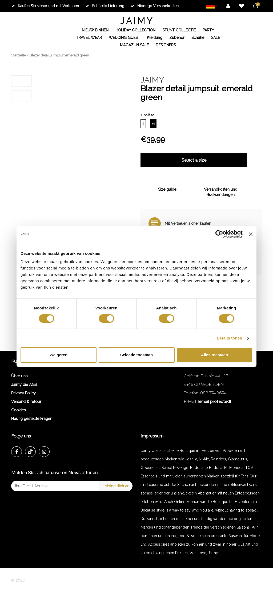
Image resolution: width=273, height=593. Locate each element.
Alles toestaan (214, 355)
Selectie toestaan (136, 355)
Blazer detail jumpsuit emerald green (59, 55)
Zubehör (176, 37)
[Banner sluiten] (250, 234)
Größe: (147, 115)
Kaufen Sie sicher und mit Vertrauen (45, 6)
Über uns (19, 376)
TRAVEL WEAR (89, 37)
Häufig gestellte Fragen (31, 418)
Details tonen (229, 338)
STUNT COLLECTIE (179, 30)
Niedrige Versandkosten (155, 6)
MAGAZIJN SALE (134, 45)
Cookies (18, 410)
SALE (215, 37)
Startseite (18, 55)
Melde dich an (117, 486)
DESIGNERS (166, 45)
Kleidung (154, 37)
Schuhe (197, 37)
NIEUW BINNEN (95, 30)
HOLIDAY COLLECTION (135, 30)
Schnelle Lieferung (104, 6)
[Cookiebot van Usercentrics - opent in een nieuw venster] (219, 234)
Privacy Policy (23, 393)
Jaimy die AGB (24, 384)
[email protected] (214, 401)
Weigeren (58, 355)
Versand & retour (26, 401)
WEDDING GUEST (124, 37)
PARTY (208, 30)
